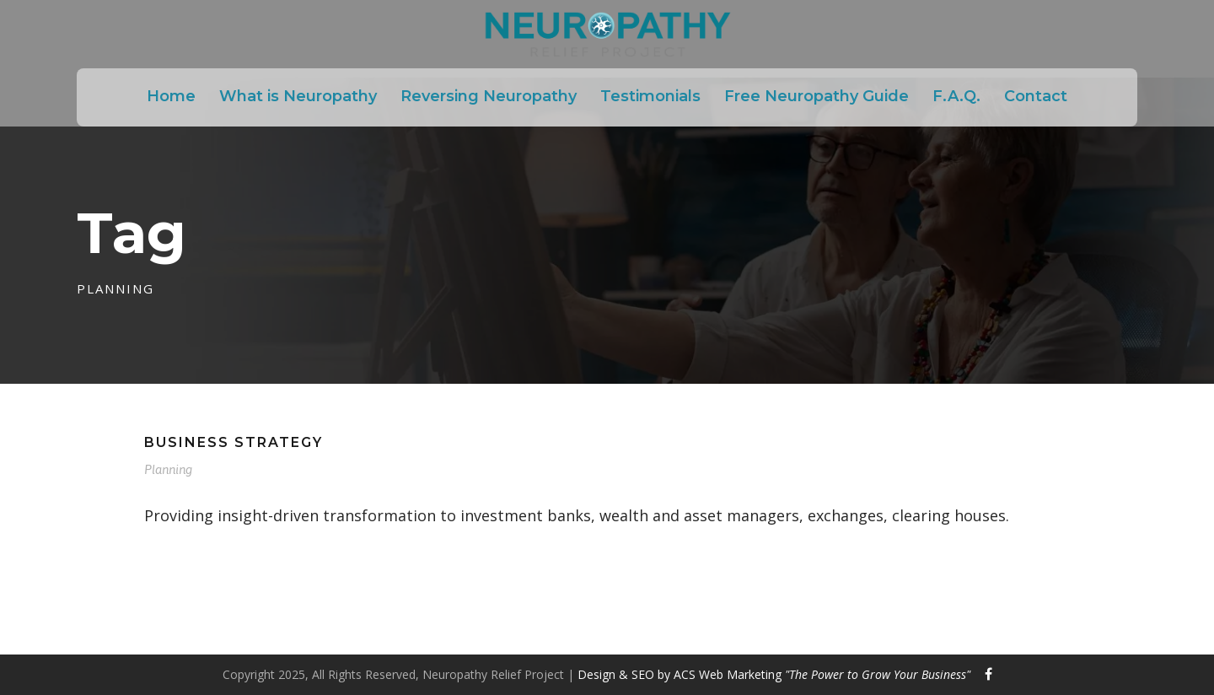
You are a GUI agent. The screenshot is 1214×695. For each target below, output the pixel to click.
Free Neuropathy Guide (816, 96)
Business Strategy (233, 442)
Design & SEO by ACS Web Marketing (773, 674)
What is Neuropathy (298, 96)
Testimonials (650, 96)
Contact (1035, 96)
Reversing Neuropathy (488, 96)
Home (171, 96)
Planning (168, 469)
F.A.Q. (956, 96)
